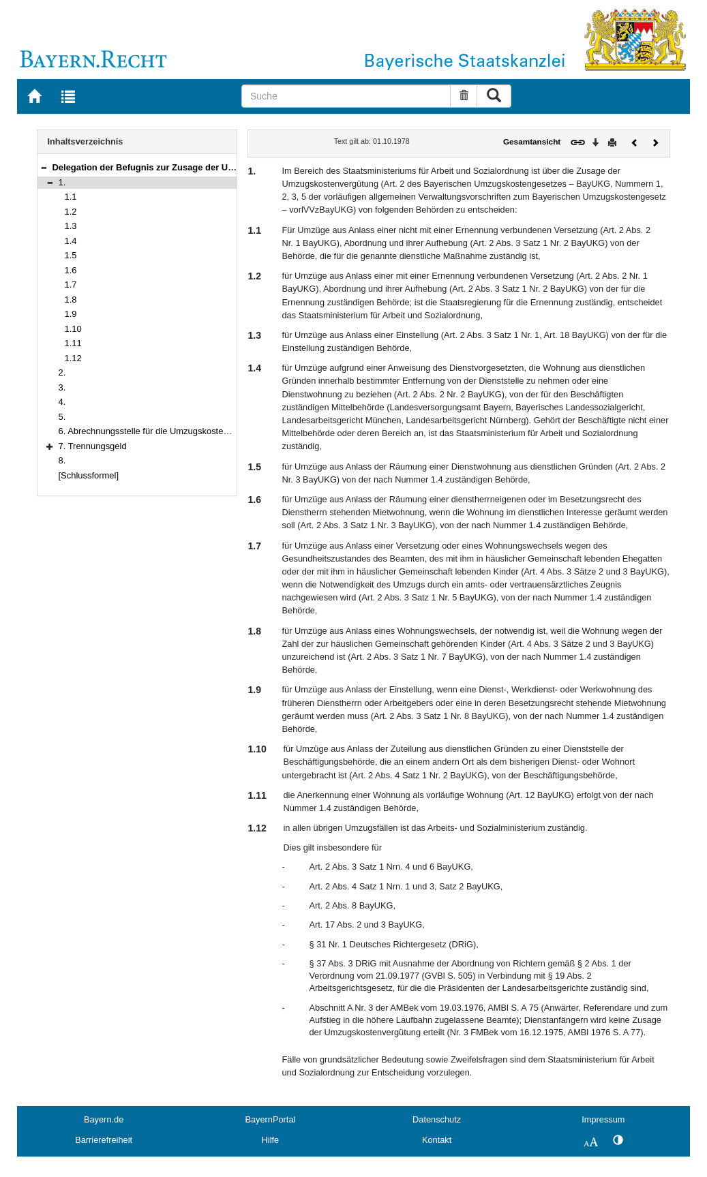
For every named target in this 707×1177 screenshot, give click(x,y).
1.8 (71, 299)
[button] (43, 167)
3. (62, 387)
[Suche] (346, 96)
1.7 (71, 284)
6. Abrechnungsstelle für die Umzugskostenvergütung (163, 431)
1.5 (71, 255)
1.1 (71, 197)
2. (62, 372)
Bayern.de (103, 1119)
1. (62, 182)
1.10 (73, 329)
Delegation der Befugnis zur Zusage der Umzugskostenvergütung (190, 167)
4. (62, 402)
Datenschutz (436, 1119)
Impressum (603, 1119)
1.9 (71, 314)
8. (62, 460)
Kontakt (436, 1140)
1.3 (71, 226)
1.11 (73, 343)
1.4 (71, 241)
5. (62, 417)
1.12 (73, 358)
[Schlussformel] (89, 475)
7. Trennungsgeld (93, 446)
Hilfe (271, 1140)
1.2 (71, 212)
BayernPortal (270, 1119)
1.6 (71, 270)
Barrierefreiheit (103, 1140)
